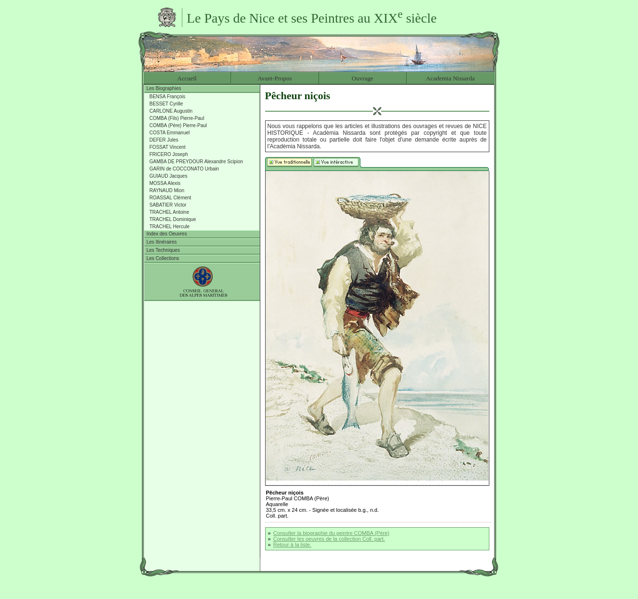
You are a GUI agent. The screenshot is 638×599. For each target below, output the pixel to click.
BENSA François (167, 96)
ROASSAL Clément (170, 197)
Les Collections (163, 258)
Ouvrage (362, 78)
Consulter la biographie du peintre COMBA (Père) (331, 533)
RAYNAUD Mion (167, 190)
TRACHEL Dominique (173, 219)
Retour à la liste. (292, 544)
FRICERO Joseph (169, 154)
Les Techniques (163, 250)
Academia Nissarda (450, 78)
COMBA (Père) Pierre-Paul (178, 125)
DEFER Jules (164, 140)
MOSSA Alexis (165, 183)
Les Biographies (164, 88)
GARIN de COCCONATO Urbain (184, 168)
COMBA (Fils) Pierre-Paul (177, 118)
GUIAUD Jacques (169, 176)
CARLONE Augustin (171, 111)
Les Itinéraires (162, 242)
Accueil (186, 78)
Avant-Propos (274, 78)
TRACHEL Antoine (169, 212)
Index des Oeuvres (167, 233)
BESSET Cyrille (166, 103)
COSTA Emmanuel (170, 132)
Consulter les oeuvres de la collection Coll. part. (329, 539)
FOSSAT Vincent (168, 147)
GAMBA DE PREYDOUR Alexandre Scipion (196, 161)
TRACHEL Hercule (170, 226)
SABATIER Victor (168, 205)
